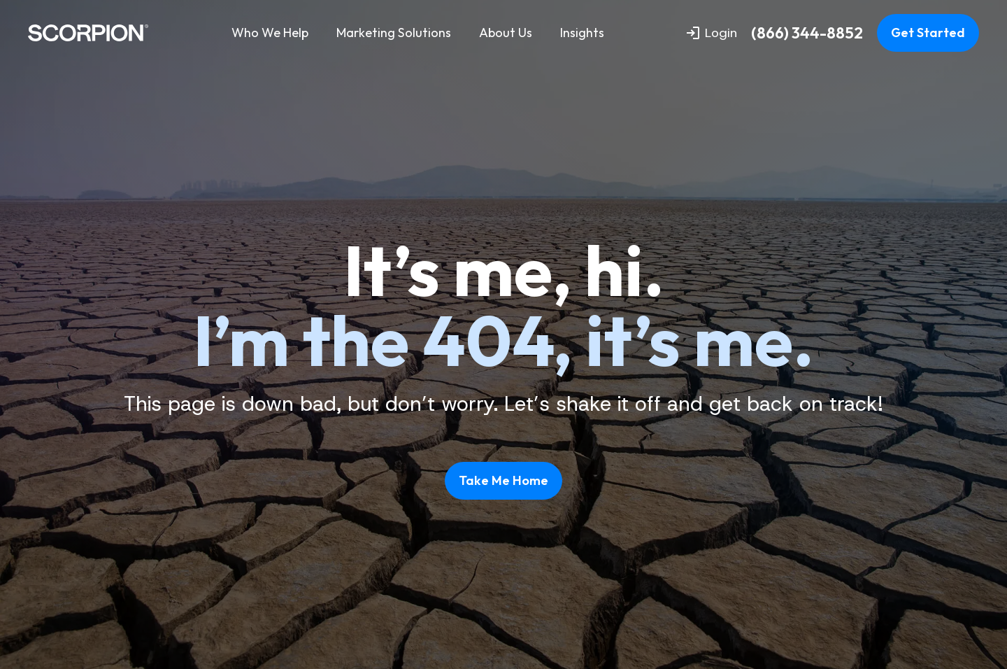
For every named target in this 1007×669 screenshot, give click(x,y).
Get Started (928, 32)
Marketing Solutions (393, 32)
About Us (505, 32)
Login (712, 32)
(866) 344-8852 (807, 33)
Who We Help (269, 32)
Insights (582, 32)
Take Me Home (503, 480)
